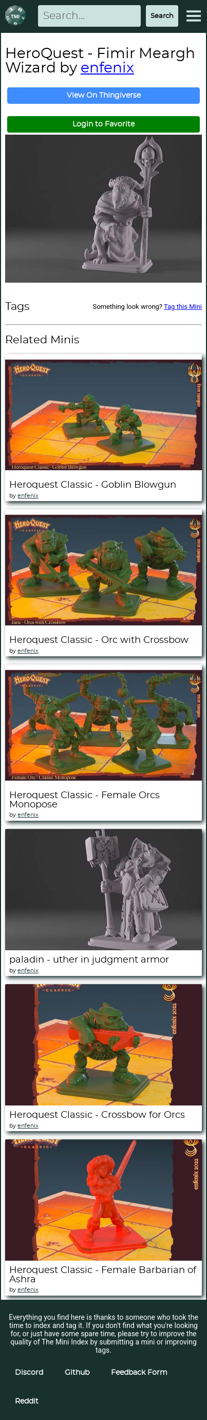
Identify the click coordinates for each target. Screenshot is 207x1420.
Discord (29, 1372)
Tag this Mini (183, 306)
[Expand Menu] (193, 16)
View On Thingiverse (104, 95)
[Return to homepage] (17, 16)
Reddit (27, 1401)
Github (77, 1372)
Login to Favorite (103, 124)
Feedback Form (139, 1372)
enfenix (107, 68)
